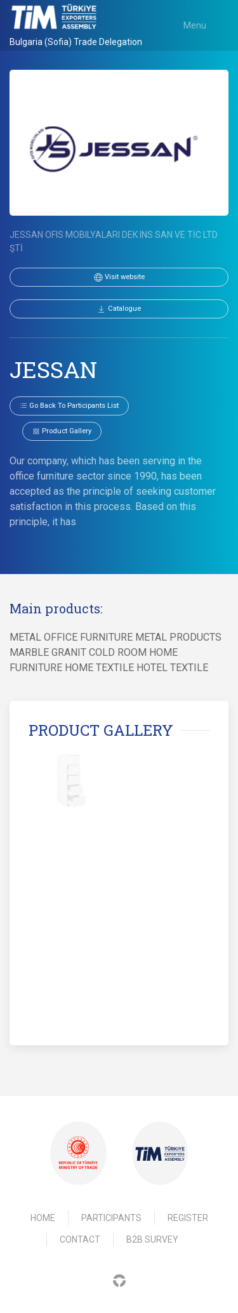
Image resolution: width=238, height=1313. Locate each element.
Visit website (119, 277)
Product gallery (61, 431)
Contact (80, 1239)
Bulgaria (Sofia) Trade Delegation (76, 42)
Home (42, 1218)
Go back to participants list (69, 406)
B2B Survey (152, 1239)
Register (188, 1218)
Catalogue (119, 308)
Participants (111, 1218)
